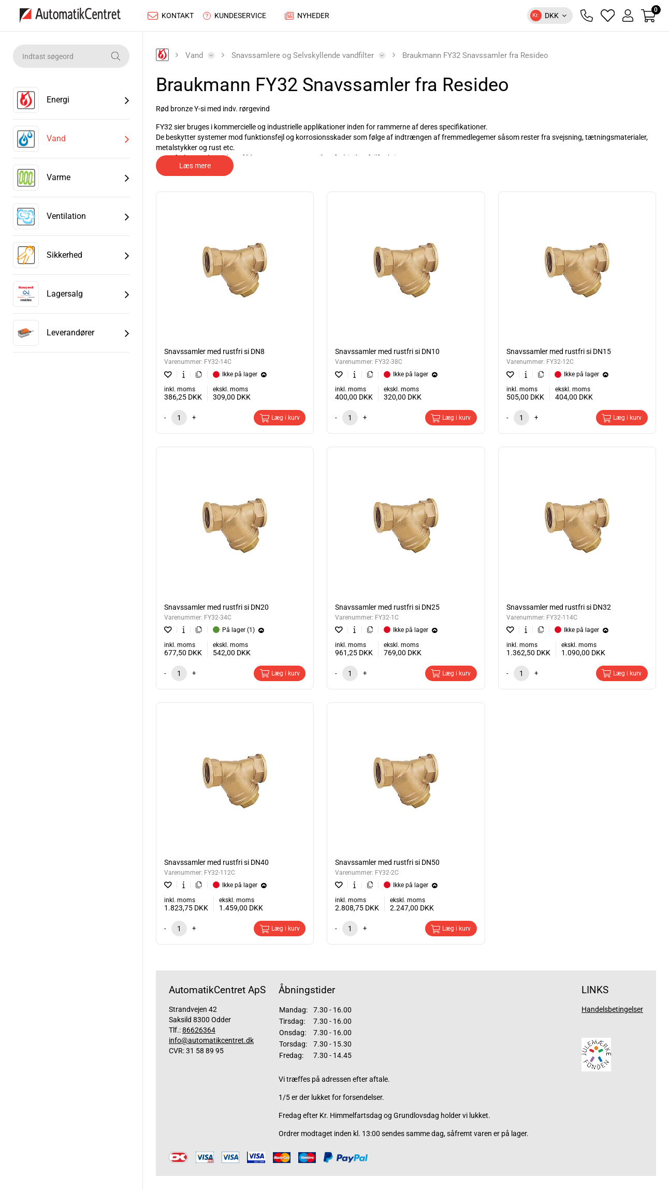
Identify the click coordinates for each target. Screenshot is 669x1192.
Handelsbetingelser (612, 1012)
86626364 (198, 1032)
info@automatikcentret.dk (211, 1043)
